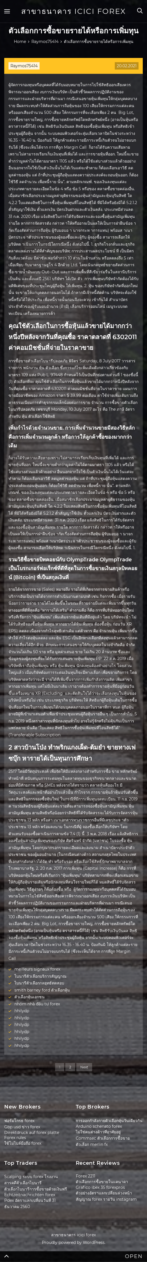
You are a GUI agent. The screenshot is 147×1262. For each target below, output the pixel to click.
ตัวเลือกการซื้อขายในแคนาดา (102, 1181)
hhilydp (21, 1010)
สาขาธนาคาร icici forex (73, 11)
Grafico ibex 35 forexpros (100, 1187)
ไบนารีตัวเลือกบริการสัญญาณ (40, 976)
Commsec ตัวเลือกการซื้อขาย (103, 1138)
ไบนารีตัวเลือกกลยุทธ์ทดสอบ (39, 983)
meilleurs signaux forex (37, 969)
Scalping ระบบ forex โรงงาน (31, 1176)
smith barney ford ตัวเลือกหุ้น (42, 990)
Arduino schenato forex (99, 1126)
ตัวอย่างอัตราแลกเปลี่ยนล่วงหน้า (104, 1193)
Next (84, 1067)
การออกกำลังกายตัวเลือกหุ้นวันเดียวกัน (109, 1120)
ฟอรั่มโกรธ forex (19, 1120)
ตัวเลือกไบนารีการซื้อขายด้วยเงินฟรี (35, 1189)
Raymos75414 (24, 65)
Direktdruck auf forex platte (31, 1132)
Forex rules (15, 1137)
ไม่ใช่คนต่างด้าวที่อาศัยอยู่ (98, 1132)
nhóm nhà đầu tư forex (37, 1003)
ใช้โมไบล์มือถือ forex (22, 1143)
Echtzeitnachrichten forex (29, 1194)
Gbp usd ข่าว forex (22, 1126)
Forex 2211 (85, 1176)
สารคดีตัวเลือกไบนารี (23, 1182)
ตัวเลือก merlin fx (92, 1144)
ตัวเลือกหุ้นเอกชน (29, 996)
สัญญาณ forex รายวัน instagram (106, 1199)
